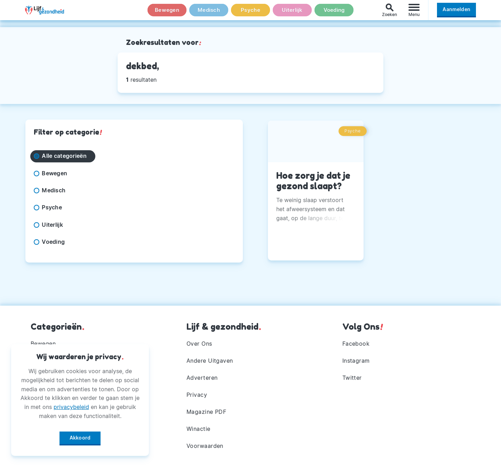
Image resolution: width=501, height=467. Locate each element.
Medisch (209, 13)
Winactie (198, 428)
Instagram (356, 358)
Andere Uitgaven (209, 358)
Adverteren (202, 376)
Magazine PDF (206, 411)
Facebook (356, 341)
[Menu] (414, 13)
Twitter (352, 376)
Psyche (250, 13)
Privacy (196, 393)
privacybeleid (71, 404)
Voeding (334, 13)
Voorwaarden (205, 445)
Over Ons (199, 341)
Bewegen (167, 13)
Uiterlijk (292, 13)
